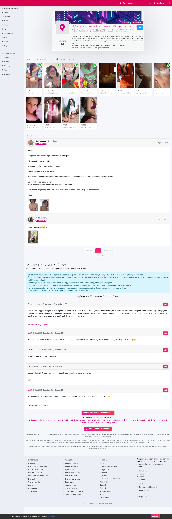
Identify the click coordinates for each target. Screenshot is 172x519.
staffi (30, 333)
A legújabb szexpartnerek (37, 466)
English (140, 477)
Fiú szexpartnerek (34, 473)
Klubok (5, 41)
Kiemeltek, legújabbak (10, 8)
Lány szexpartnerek (34, 470)
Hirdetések (125, 22)
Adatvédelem (143, 490)
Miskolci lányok (98, 420)
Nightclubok (32, 488)
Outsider (31, 304)
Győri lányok (67, 420)
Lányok (5, 12)
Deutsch (141, 480)
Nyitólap (30, 463)
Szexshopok (32, 491)
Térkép (104, 463)
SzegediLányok (105, 491)
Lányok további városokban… (98, 429)
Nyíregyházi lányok (114, 420)
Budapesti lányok (36, 420)
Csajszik (103, 485)
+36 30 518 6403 (41, 144)
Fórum (5, 70)
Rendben (155, 517)
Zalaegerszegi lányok (107, 423)
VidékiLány (104, 482)
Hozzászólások (136, 22)
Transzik (103, 488)
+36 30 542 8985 (41, 220)
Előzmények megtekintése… (38, 325)
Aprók (4, 37)
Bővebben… (52, 516)
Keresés (5, 57)
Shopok (5, 46)
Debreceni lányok (53, 420)
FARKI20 (31, 350)
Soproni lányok (143, 420)
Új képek (5, 61)
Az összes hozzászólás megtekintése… (98, 413)
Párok (4, 25)
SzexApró (103, 494)
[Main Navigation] (3, 3)
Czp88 (30, 366)
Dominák (5, 21)
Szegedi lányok (158, 420)
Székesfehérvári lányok (73, 491)
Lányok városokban (108, 466)
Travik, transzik (7, 33)
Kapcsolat (6, 74)
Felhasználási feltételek (147, 487)
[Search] (127, 3)
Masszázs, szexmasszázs (37, 476)
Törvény (141, 493)
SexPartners (104, 498)
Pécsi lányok (129, 420)
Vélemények (7, 66)
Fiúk (4, 29)
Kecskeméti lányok (82, 420)
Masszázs (6, 16)
